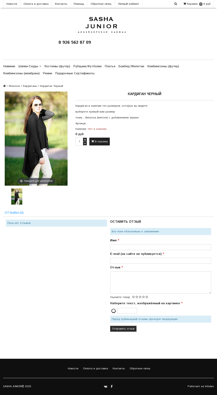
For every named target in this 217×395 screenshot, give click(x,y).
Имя (114, 240)
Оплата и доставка (36, 4)
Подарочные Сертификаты (74, 73)
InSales (209, 386)
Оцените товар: (120, 297)
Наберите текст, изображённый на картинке (145, 303)
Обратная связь (101, 4)
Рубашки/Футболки (87, 66)
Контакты (61, 4)
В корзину (99, 141)
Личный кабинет (128, 4)
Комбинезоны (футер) (163, 66)
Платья (110, 66)
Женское (14, 86)
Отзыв (115, 267)
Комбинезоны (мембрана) (21, 73)
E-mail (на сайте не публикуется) (136, 254)
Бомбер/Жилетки (131, 66)
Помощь (79, 4)
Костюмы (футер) (57, 66)
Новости (11, 4)
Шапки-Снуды (29, 66)
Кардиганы (30, 86)
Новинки (9, 66)
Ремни (47, 73)
